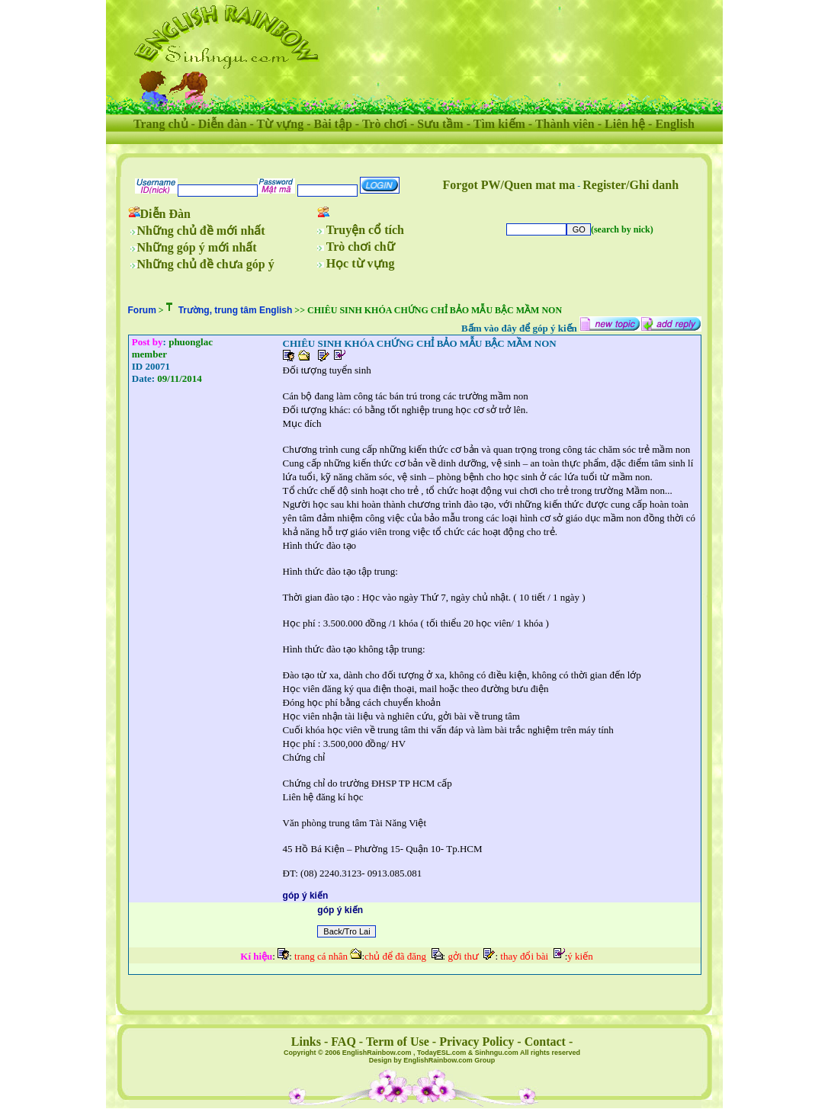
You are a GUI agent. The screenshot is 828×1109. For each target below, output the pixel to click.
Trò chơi (384, 123)
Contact (545, 1041)
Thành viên (565, 123)
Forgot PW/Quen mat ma (509, 184)
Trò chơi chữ (360, 246)
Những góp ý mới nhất (197, 247)
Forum (142, 310)
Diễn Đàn (165, 213)
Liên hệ (625, 123)
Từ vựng (280, 123)
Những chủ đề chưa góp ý (205, 264)
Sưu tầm (440, 123)
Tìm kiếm (499, 123)
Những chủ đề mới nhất (201, 230)
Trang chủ (160, 123)
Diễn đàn (222, 123)
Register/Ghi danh (630, 184)
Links (306, 1041)
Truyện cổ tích (365, 229)
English (675, 123)
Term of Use (397, 1041)
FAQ (343, 1041)
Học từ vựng (360, 263)
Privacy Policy (476, 1041)
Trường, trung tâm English (235, 310)
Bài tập (332, 123)
